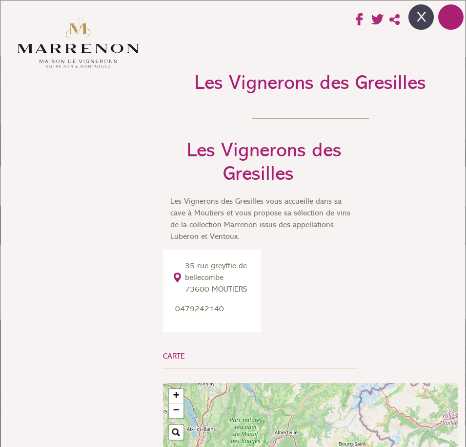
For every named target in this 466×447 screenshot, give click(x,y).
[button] (176, 396)
